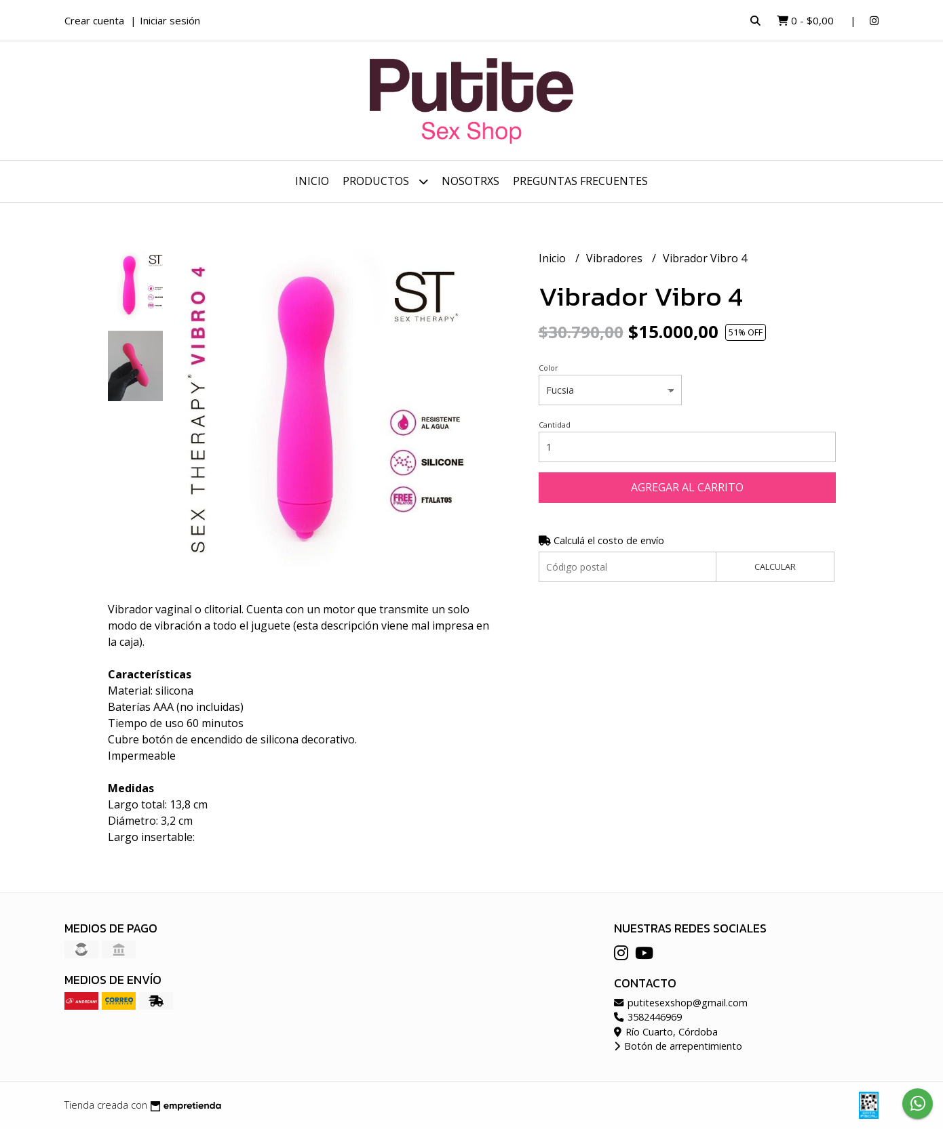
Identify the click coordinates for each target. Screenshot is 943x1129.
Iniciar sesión (170, 20)
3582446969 (648, 1016)
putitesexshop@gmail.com (681, 1002)
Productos (385, 181)
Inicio (312, 180)
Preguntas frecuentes (580, 180)
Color (548, 368)
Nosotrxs (470, 180)
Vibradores (615, 258)
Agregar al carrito (687, 487)
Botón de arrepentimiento (678, 1046)
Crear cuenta (94, 20)
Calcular (775, 566)
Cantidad (555, 424)
